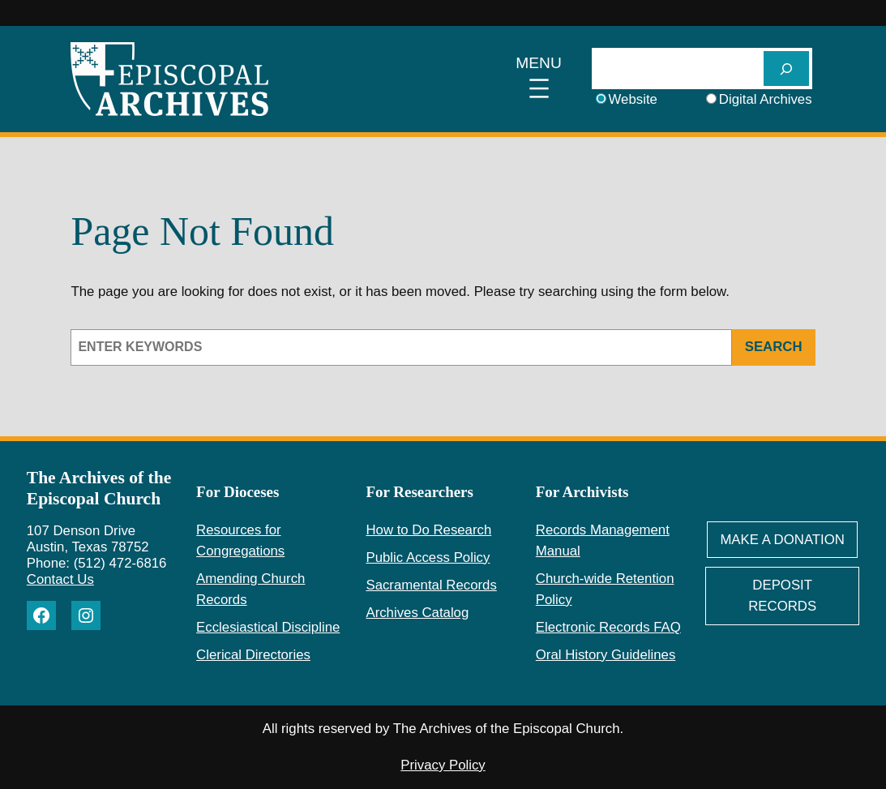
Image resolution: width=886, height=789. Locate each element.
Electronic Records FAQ (608, 627)
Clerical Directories (253, 655)
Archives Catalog (417, 612)
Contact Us (60, 579)
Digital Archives (765, 99)
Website (633, 99)
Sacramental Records (431, 585)
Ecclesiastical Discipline (268, 627)
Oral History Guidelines (606, 655)
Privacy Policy (442, 765)
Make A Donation (782, 539)
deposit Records (782, 595)
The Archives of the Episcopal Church (99, 488)
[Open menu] (539, 79)
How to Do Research (428, 530)
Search (774, 346)
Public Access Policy (428, 557)
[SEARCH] (786, 68)
